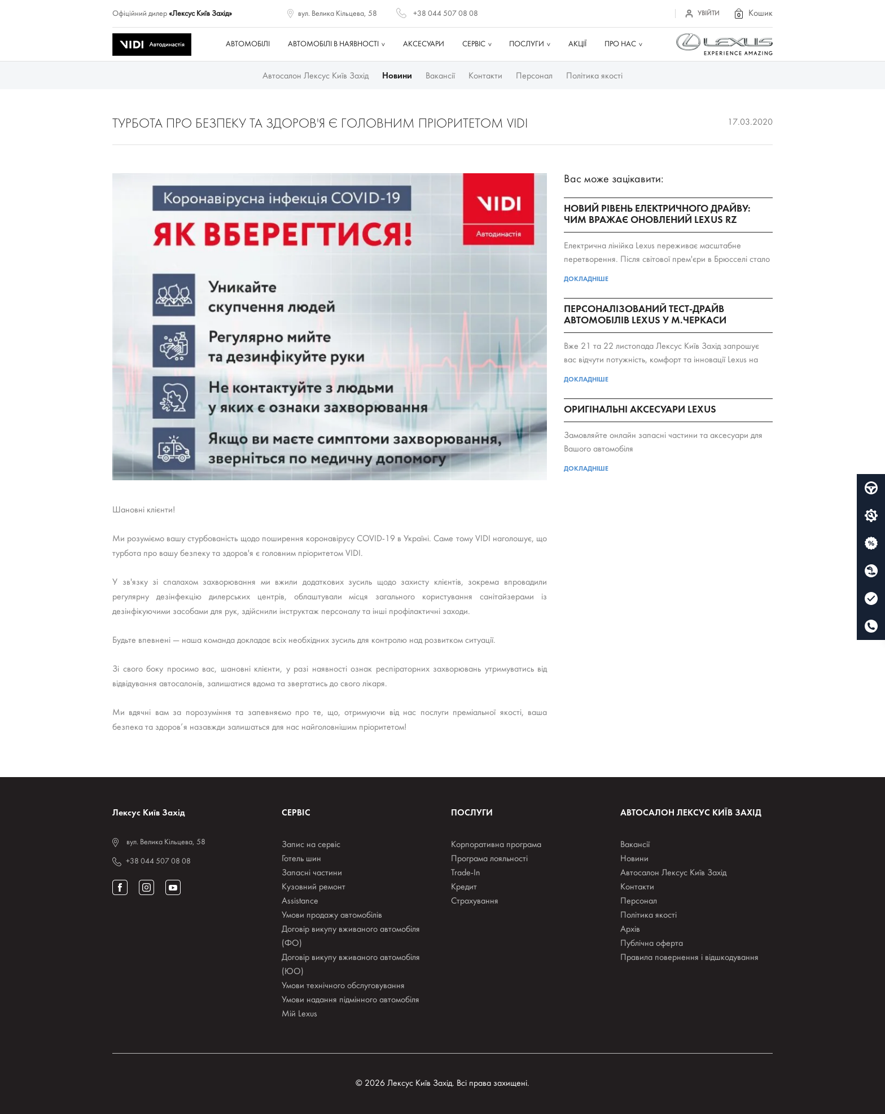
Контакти (485, 76)
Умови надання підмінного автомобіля (350, 1000)
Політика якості (594, 76)
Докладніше (586, 279)
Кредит (464, 887)
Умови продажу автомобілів (332, 915)
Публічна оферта (651, 943)
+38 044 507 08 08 (445, 13)
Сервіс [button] (473, 44)
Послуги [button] (526, 44)
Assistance (300, 901)
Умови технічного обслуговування (343, 985)
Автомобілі (248, 44)
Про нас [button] (620, 44)
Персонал (534, 76)
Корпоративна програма (496, 844)
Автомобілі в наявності (333, 44)
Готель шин (301, 858)
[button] (753, 13)
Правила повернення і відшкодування (689, 957)
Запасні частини (312, 873)
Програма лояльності (489, 858)
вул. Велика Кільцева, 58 (337, 13)
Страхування (474, 901)
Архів (630, 929)
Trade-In (465, 873)
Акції (577, 44)
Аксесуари (423, 44)
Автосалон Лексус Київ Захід (315, 76)
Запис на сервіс (311, 844)
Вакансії (440, 76)
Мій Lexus (299, 1014)
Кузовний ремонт (313, 887)
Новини (397, 76)
